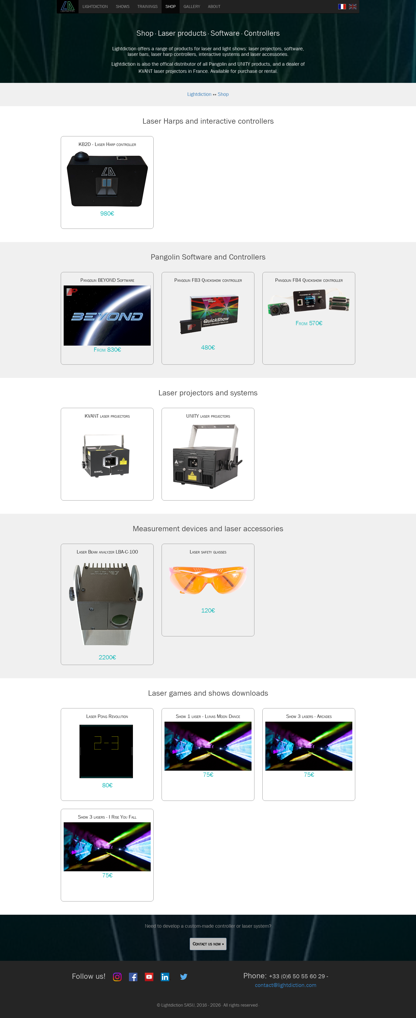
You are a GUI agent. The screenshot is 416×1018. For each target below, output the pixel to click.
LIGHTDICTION (95, 6)
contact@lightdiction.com (286, 985)
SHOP (171, 6)
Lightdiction (199, 94)
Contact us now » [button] (208, 944)
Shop (223, 94)
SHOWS (122, 6)
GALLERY (192, 6)
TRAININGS (147, 6)
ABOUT (214, 6)
